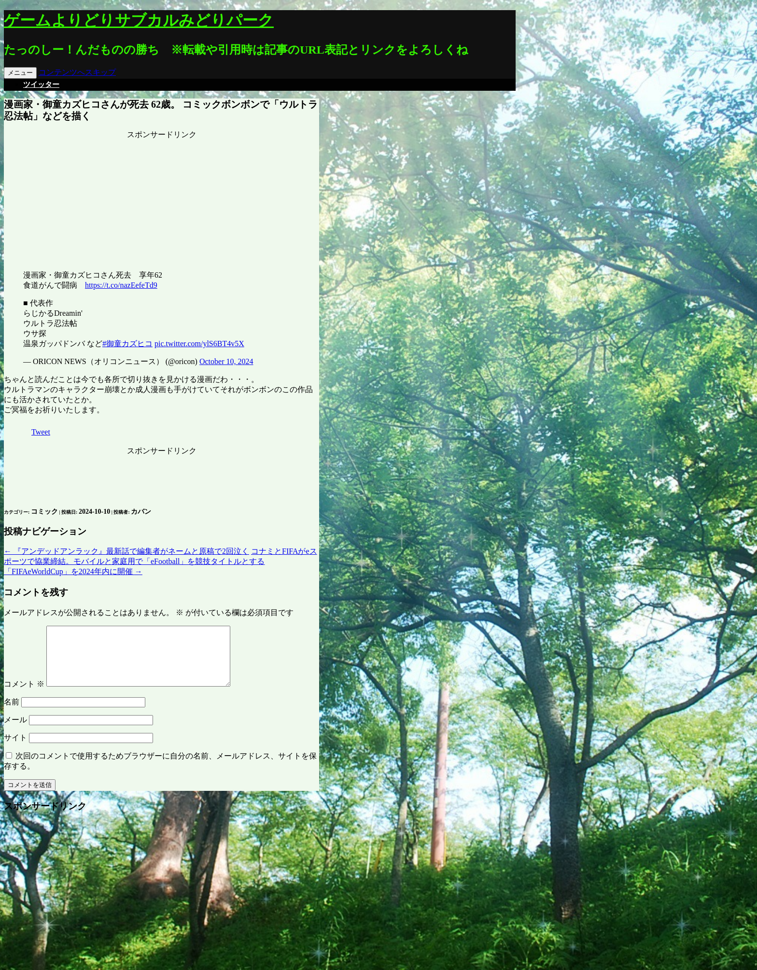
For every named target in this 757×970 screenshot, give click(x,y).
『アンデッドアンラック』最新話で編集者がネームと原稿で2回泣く (126, 551)
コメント (24, 695)
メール (15, 731)
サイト (15, 749)
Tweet (40, 432)
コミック (44, 511)
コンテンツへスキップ (77, 72)
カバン (141, 511)
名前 (11, 713)
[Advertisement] (161, 200)
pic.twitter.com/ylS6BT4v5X (199, 343)
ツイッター (41, 84)
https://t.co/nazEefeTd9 (121, 285)
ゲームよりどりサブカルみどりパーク (139, 20)
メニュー (20, 72)
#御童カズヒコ (127, 343)
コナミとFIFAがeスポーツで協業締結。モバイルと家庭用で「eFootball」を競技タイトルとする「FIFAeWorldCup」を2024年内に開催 (160, 561)
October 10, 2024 (226, 361)
